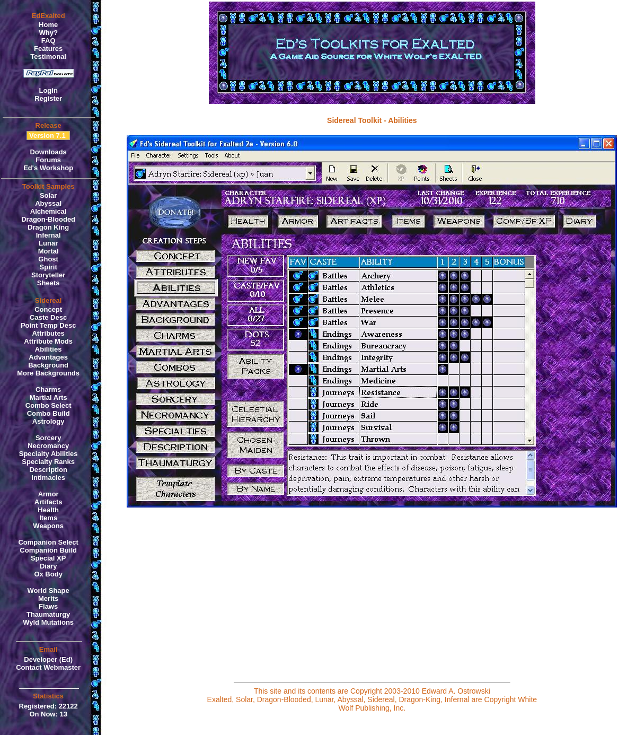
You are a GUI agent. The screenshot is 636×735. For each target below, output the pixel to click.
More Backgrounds (48, 373)
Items (48, 518)
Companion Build (48, 550)
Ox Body (48, 574)
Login (48, 90)
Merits (48, 598)
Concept (48, 309)
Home (48, 25)
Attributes (48, 333)
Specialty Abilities (48, 454)
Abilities (48, 349)
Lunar (48, 243)
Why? (48, 33)
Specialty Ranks (48, 462)
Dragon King (48, 227)
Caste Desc (48, 317)
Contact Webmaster (48, 667)
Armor (48, 494)
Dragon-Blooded (48, 219)
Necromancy (48, 446)
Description (48, 470)
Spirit (48, 267)
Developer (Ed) (48, 659)
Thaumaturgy (48, 614)
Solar (48, 195)
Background (48, 365)
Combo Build (48, 413)
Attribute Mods (48, 341)
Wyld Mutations (48, 622)
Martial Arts (48, 397)
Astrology (48, 421)
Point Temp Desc (48, 325)
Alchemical (48, 211)
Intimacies (48, 478)
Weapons (48, 526)
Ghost (48, 259)
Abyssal (48, 203)
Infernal (48, 235)
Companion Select (48, 542)
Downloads (48, 152)
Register (48, 98)
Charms (48, 389)
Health (48, 510)
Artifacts (48, 502)
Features (48, 48)
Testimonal (48, 56)
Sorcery (48, 438)
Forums (48, 160)
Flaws (48, 606)
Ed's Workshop (48, 168)
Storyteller (48, 275)
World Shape (48, 590)
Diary (48, 566)
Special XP (48, 558)
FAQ (48, 41)
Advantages (48, 357)
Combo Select (48, 405)
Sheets (48, 283)
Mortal (48, 251)
